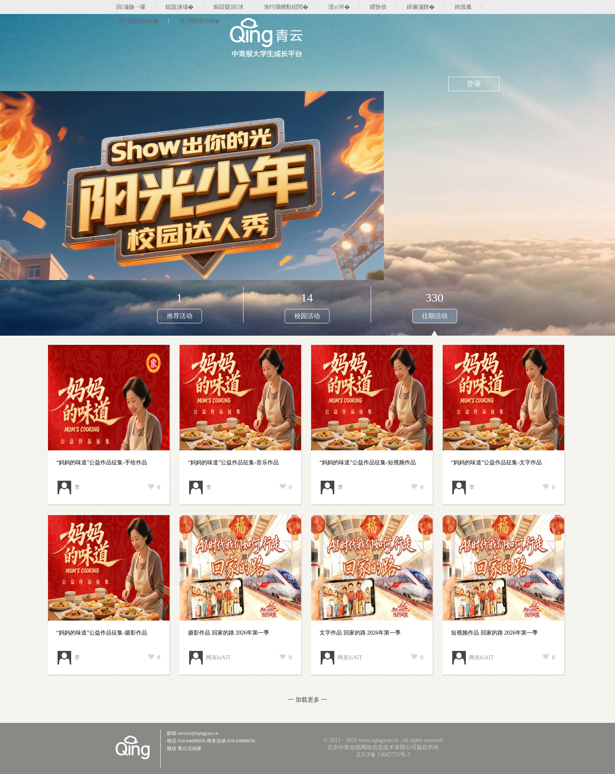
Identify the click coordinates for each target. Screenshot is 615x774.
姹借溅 (463, 7)
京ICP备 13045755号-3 (383, 755)
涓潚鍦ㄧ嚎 (131, 7)
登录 (474, 84)
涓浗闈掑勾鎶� (138, 21)
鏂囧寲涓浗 (229, 7)
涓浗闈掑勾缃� (199, 21)
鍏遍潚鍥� (421, 7)
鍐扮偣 (378, 7)
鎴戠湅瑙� (180, 7)
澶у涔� (339, 7)
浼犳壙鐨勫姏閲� (286, 7)
